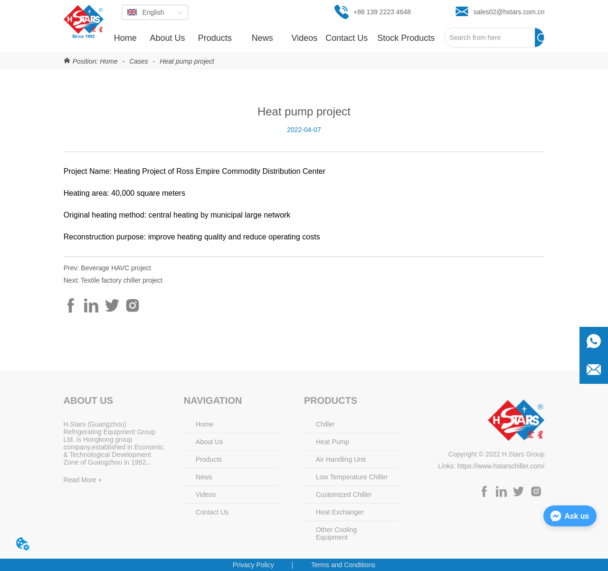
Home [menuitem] (125, 38)
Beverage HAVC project (116, 268)
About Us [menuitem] (167, 38)
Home (108, 61)
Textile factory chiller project (121, 280)
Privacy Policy (253, 565)
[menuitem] (215, 38)
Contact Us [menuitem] (346, 38)
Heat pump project (186, 61)
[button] (215, 38)
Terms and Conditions (343, 565)
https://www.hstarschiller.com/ (501, 466)
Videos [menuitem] (305, 38)
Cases (138, 61)
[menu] (274, 38)
